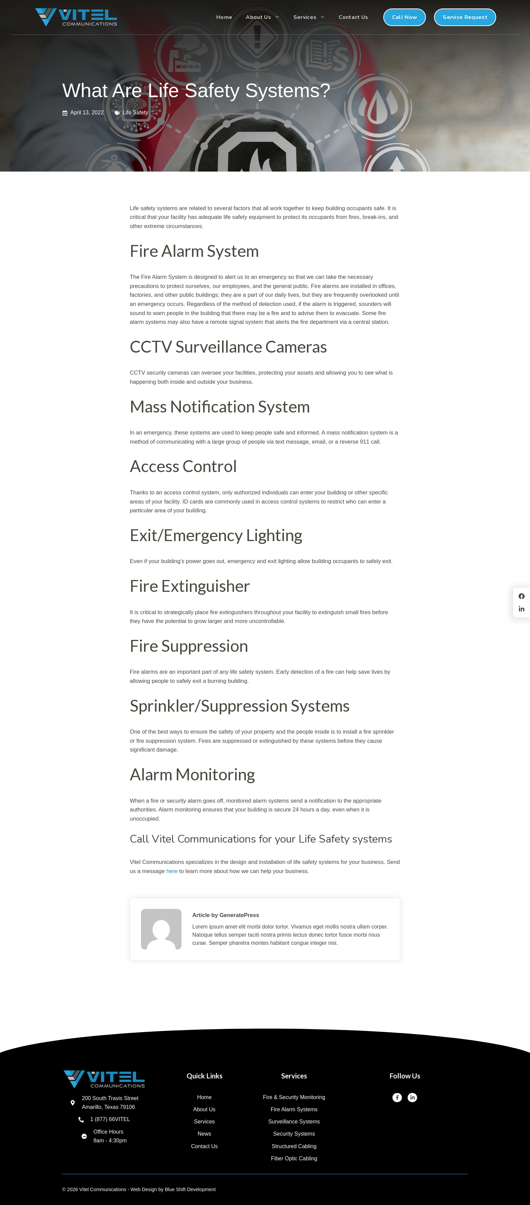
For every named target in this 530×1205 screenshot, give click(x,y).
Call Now (404, 17)
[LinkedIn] (412, 1097)
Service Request (465, 17)
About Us (266, 17)
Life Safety (135, 112)
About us (204, 1109)
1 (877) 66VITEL (110, 1119)
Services (312, 17)
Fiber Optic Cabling (294, 1158)
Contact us (204, 1146)
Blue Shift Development (190, 1189)
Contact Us (353, 17)
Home (224, 17)
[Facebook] (397, 1097)
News (204, 1134)
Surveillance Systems (294, 1121)
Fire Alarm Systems (294, 1109)
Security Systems (294, 1134)
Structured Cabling (294, 1146)
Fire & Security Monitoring (294, 1097)
